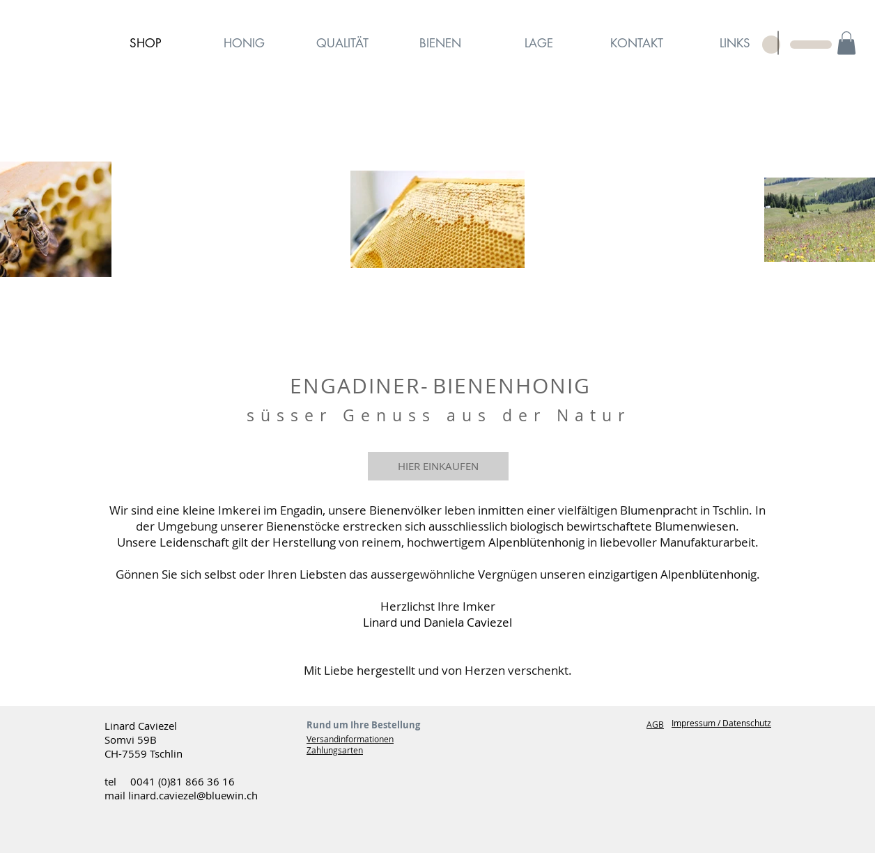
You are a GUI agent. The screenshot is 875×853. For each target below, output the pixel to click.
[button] (846, 42)
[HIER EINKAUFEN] (438, 466)
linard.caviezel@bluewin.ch (193, 795)
